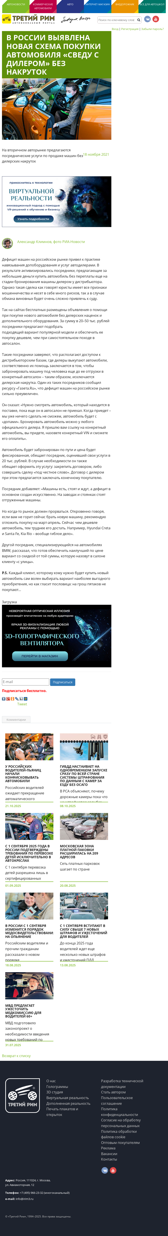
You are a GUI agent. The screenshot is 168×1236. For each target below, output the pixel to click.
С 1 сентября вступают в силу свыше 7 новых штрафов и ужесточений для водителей (83, 931)
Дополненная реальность (68, 1103)
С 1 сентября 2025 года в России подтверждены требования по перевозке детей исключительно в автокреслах (29, 853)
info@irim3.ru (19, 1199)
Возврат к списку (16, 1055)
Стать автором (113, 1092)
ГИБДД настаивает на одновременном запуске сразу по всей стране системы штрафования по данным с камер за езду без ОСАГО (83, 775)
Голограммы (57, 1086)
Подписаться (62, 682)
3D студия (54, 1092)
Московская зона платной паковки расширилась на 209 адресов (79, 851)
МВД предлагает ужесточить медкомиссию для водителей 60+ (23, 1011)
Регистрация (129, 29)
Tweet (22, 704)
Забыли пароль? (152, 29)
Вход (115, 29)
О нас (51, 1081)
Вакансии (109, 1153)
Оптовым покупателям (120, 1142)
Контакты (109, 1159)
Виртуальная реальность (67, 1097)
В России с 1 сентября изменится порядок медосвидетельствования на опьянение (30, 931)
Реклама (108, 1148)
